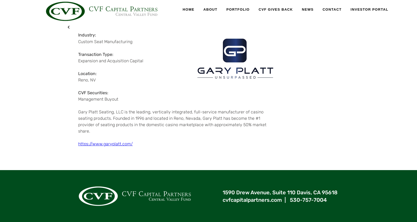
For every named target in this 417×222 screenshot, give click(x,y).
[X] (68, 27)
